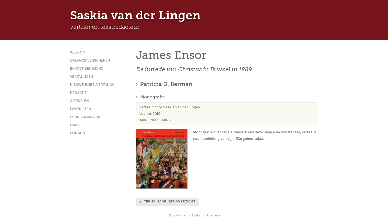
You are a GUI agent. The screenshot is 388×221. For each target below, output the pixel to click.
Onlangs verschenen (90, 60)
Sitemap (213, 215)
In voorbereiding (86, 68)
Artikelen (79, 100)
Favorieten (80, 108)
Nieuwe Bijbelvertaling (92, 84)
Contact (77, 133)
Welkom (77, 52)
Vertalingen (81, 76)
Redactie (78, 92)
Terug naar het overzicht (169, 201)
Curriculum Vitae (86, 117)
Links (75, 125)
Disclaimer (178, 215)
